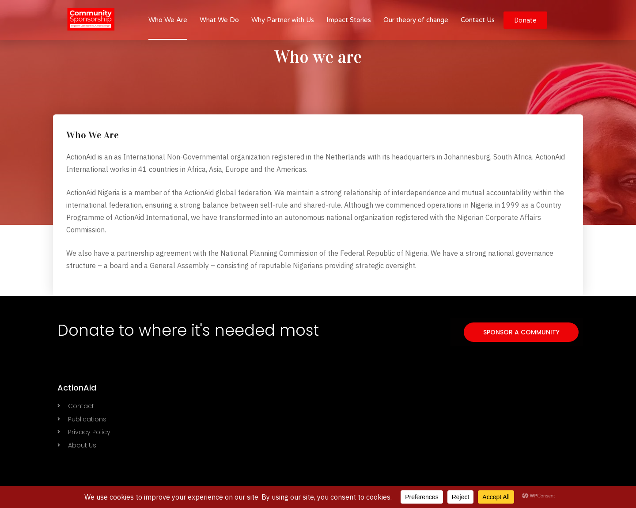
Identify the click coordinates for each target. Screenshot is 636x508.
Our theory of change (415, 20)
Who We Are (167, 20)
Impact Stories (348, 20)
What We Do (219, 20)
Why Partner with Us (282, 20)
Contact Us (478, 20)
